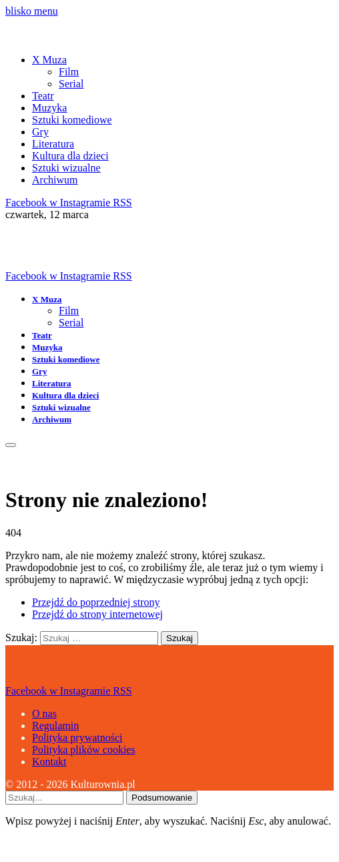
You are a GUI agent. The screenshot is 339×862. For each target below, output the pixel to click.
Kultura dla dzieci (70, 155)
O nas (44, 713)
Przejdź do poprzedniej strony (96, 602)
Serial (71, 83)
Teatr (43, 95)
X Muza (49, 59)
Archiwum (54, 179)
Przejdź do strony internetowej (97, 614)
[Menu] (10, 445)
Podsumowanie (161, 798)
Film (69, 71)
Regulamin (55, 725)
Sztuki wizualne (66, 167)
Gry (40, 131)
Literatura (53, 143)
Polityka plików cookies (83, 749)
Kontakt (49, 761)
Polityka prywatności (77, 737)
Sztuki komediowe (72, 119)
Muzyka (49, 107)
